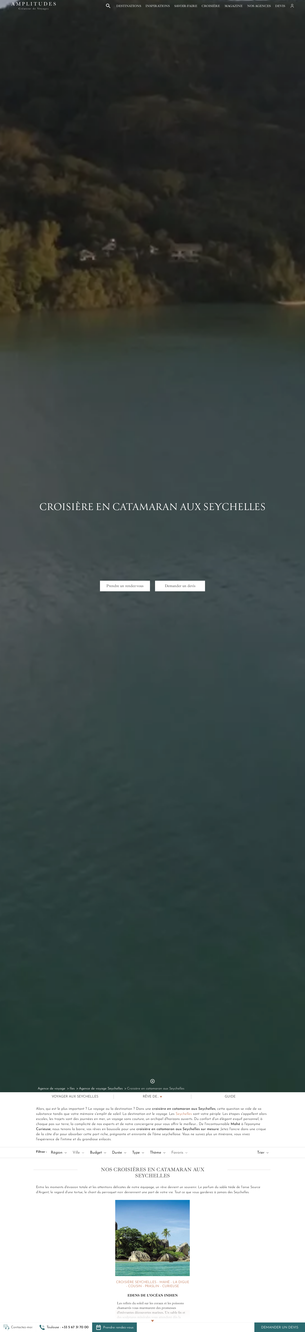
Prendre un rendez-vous (125, 585)
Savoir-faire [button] (185, 6)
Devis (280, 6)
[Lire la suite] (152, 1316)
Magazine (234, 6)
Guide (230, 1096)
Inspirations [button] (158, 6)
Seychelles (184, 1114)
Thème (157, 1153)
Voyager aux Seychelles (75, 1096)
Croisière (211, 6)
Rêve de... (151, 1096)
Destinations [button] (128, 6)
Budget (98, 1153)
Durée (119, 1153)
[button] (64, 1327)
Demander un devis (279, 1327)
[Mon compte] (292, 5)
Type (138, 1153)
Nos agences (259, 6)
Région (59, 1153)
